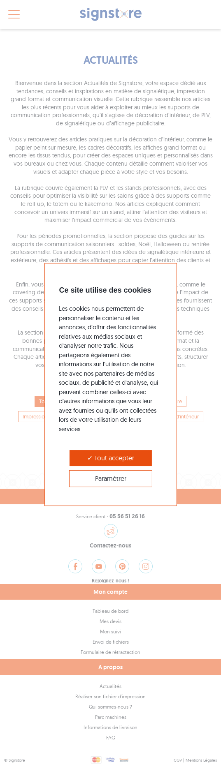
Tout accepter (110, 458)
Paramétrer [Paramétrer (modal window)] (110, 478)
